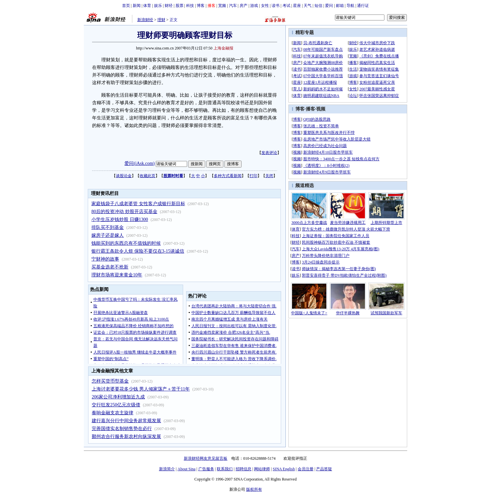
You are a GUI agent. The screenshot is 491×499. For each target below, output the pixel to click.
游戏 (254, 5)
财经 (169, 5)
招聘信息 (243, 469)
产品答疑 (324, 469)
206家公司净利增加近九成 (118, 396)
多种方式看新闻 (228, 175)
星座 (297, 5)
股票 (179, 5)
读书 (275, 5)
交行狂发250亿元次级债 (116, 404)
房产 (243, 5)
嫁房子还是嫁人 (107, 235)
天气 (307, 5)
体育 (147, 5)
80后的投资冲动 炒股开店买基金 (124, 211)
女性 (265, 5)
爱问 (329, 5)
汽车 (233, 5)
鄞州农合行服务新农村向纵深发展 (126, 436)
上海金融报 (223, 48)
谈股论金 (124, 175)
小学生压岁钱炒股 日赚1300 (119, 219)
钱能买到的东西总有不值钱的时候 (126, 243)
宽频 (222, 5)
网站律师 (262, 469)
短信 (318, 5)
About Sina (186, 469)
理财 (161, 19)
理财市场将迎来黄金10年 (116, 274)
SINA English (284, 469)
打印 (253, 175)
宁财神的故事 (105, 259)
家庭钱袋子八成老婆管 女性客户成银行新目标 (138, 203)
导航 (350, 5)
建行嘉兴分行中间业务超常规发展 (126, 420)
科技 (190, 5)
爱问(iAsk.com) (139, 163)
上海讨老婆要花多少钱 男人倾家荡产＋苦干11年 (141, 389)
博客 (201, 5)
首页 (126, 5)
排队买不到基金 (107, 227)
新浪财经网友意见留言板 (205, 458)
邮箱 (340, 5)
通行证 (363, 5)
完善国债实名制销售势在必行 (122, 428)
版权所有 (254, 489)
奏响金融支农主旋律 (112, 412)
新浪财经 (145, 19)
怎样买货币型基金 (110, 381)
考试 (286, 5)
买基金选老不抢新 (109, 267)
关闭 (269, 175)
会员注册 (305, 469)
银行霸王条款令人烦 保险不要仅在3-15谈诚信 (137, 251)
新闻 (137, 5)
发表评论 (269, 152)
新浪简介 (167, 469)
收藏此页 (147, 175)
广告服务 (206, 469)
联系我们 (225, 469)
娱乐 (158, 5)
